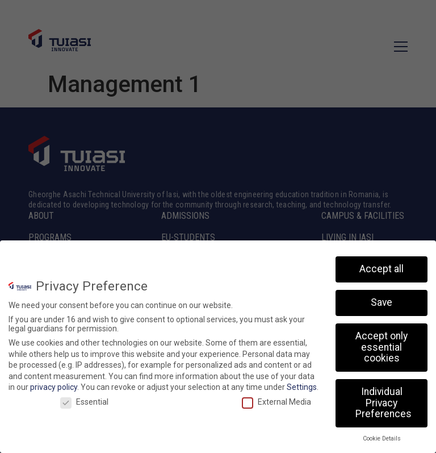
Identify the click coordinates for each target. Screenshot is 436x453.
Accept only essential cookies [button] (381, 348)
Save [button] (381, 303)
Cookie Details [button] (382, 439)
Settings (302, 388)
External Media (276, 403)
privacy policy (53, 388)
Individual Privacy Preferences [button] (383, 404)
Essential (84, 403)
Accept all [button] (381, 270)
